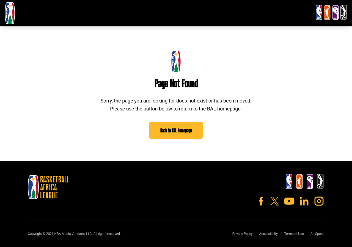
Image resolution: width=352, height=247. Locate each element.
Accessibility (268, 234)
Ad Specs (317, 234)
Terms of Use (294, 234)
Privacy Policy (242, 234)
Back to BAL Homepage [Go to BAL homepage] (176, 130)
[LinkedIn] (304, 201)
